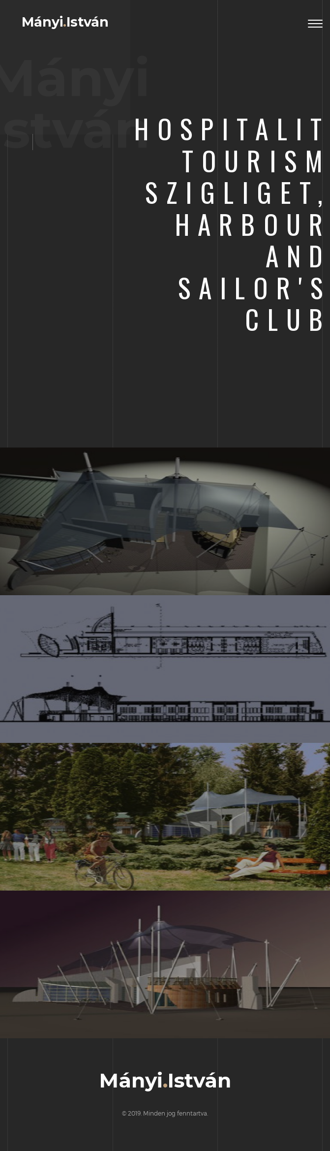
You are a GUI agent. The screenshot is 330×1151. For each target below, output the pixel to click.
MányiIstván (65, 22)
